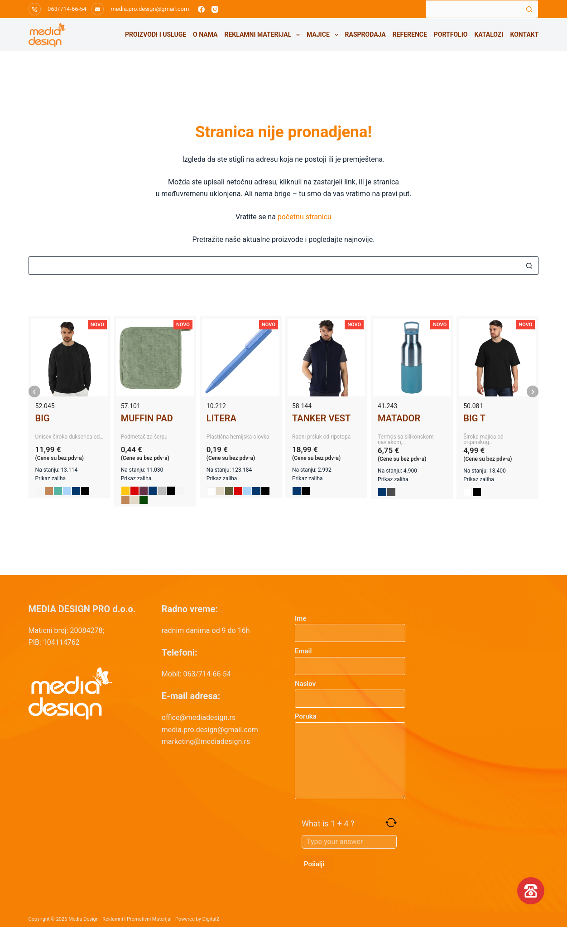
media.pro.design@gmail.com (150, 8)
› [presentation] (533, 391)
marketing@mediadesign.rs (206, 741)
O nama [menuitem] (205, 34)
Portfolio (451, 34)
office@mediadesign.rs (199, 717)
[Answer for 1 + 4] (349, 842)
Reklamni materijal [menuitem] (263, 34)
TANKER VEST (321, 418)
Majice (324, 34)
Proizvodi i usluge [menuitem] (155, 34)
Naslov (350, 691)
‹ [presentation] (34, 391)
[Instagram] (214, 9)
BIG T (474, 418)
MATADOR (399, 418)
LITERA (221, 418)
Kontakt (524, 34)
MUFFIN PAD (147, 418)
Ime (350, 625)
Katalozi (488, 34)
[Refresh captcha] (391, 822)
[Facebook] (201, 9)
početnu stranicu (305, 216)
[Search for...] (472, 9)
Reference (410, 34)
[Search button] (529, 9)
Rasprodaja (365, 34)
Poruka (350, 755)
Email (350, 658)
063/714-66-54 (67, 8)
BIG (42, 418)
